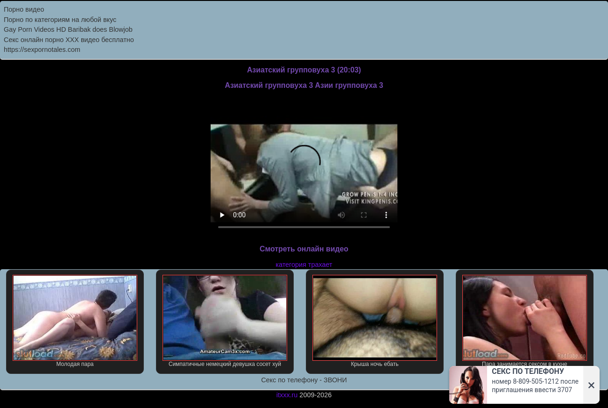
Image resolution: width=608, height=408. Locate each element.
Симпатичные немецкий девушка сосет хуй (225, 321)
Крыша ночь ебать (375, 321)
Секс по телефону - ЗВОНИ (304, 380)
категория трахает (304, 264)
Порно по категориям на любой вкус (60, 19)
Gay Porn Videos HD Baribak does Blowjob (68, 29)
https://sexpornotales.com (42, 49)
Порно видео (24, 9)
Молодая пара (75, 321)
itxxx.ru (287, 395)
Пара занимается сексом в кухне (524, 321)
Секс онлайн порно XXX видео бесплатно (69, 39)
